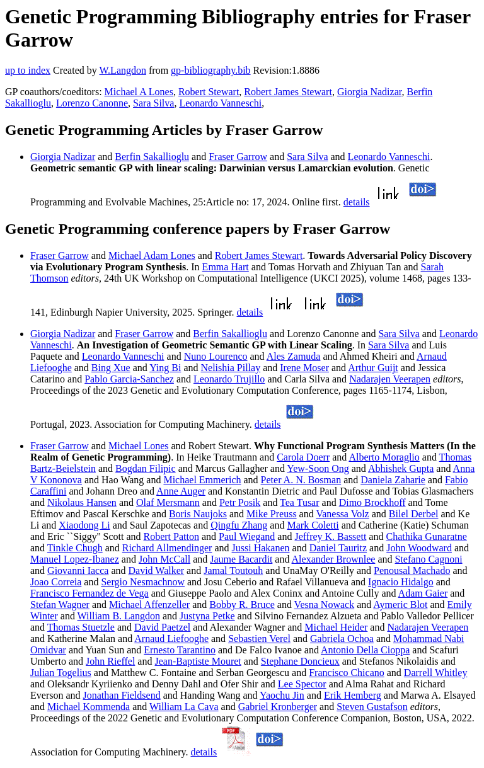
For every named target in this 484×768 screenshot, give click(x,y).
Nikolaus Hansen (82, 502)
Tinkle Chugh (75, 547)
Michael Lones (138, 445)
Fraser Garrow (238, 156)
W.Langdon (122, 70)
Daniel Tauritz (338, 547)
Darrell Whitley (436, 672)
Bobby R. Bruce (242, 604)
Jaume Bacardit (241, 559)
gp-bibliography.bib (211, 70)
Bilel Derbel (414, 513)
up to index (27, 70)
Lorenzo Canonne (92, 103)
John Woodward (419, 547)
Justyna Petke (207, 615)
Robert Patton (171, 536)
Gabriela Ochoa (342, 638)
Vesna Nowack (324, 604)
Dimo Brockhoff (372, 502)
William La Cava (184, 706)
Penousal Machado (412, 570)
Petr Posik (239, 502)
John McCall (164, 559)
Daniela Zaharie (392, 479)
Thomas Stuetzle (81, 627)
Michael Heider (335, 627)
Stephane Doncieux (300, 661)
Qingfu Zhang (238, 525)
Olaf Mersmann (168, 502)
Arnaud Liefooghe (171, 638)
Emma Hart (225, 266)
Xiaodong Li (84, 525)
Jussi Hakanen (261, 547)
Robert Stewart (208, 91)
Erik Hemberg (352, 695)
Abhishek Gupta (401, 468)
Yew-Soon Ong (318, 468)
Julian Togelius (60, 672)
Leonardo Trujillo (229, 379)
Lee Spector (302, 684)
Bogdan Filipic (145, 468)
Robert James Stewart (288, 91)
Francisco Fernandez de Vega (89, 593)
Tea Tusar (299, 502)
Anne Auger (180, 491)
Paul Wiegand (247, 536)
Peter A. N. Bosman (301, 479)
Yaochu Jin (282, 695)
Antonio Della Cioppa (365, 650)
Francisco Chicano (346, 672)
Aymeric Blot (400, 604)
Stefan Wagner (59, 604)
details (356, 202)
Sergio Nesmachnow (143, 581)
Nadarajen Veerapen (389, 379)
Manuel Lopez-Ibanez (74, 559)
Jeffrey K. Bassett (330, 536)
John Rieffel (110, 661)
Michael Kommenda (88, 706)
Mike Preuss (271, 513)
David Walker (157, 570)
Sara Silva (153, 103)
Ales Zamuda (294, 356)
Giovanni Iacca (77, 570)
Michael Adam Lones (151, 255)
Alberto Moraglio (384, 457)
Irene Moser (304, 367)
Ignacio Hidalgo (401, 581)
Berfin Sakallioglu (152, 156)
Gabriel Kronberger (277, 706)
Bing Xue (110, 367)
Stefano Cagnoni (429, 559)
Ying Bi (165, 367)
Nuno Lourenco (216, 356)
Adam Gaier (423, 593)
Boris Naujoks (198, 513)
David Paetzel (162, 627)
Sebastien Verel (259, 638)
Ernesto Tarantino (180, 650)
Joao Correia (55, 581)
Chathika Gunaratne (426, 536)
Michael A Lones (139, 91)
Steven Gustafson (372, 706)
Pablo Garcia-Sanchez (129, 379)
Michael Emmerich (202, 479)
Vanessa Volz (342, 513)
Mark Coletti (312, 525)
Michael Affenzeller (149, 604)
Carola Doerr (303, 457)
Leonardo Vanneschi (220, 103)
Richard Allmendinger (167, 547)
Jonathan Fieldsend (122, 695)
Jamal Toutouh (233, 570)
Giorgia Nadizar (369, 91)
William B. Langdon (119, 615)
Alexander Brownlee (334, 559)
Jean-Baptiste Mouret (197, 661)
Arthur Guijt (373, 367)
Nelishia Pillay (231, 367)
